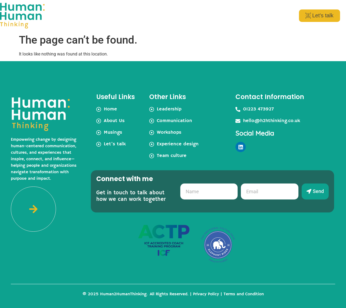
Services (190, 15)
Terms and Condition (244, 294)
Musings (227, 15)
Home (129, 15)
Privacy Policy (206, 294)
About (156, 15)
